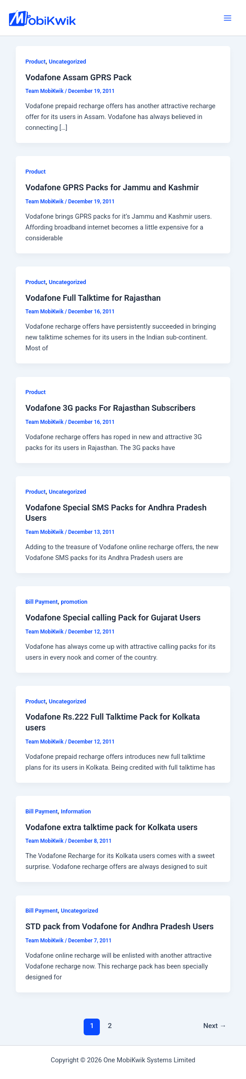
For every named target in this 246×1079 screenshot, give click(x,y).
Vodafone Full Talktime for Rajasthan (93, 298)
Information (76, 811)
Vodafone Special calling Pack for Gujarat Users (113, 617)
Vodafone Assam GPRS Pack (78, 77)
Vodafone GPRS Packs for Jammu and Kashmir (112, 187)
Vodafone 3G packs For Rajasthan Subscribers (110, 408)
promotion (74, 601)
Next (215, 1026)
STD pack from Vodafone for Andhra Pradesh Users (119, 926)
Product (35, 61)
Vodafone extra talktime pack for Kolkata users (111, 827)
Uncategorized (67, 61)
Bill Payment (41, 601)
